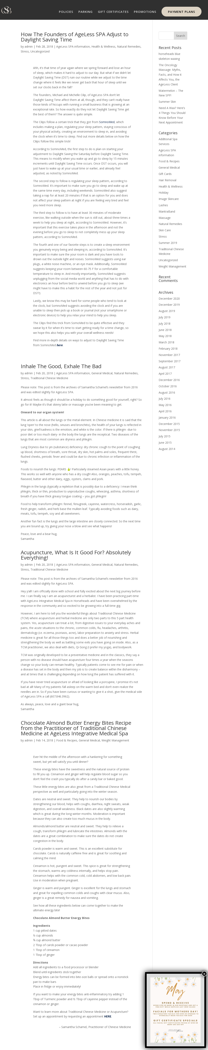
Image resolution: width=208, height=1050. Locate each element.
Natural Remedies (129, 46)
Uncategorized (40, 51)
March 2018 (166, 342)
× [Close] (204, 973)
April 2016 (165, 411)
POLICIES (66, 12)
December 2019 (169, 305)
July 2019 (164, 317)
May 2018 (165, 336)
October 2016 (168, 386)
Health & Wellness (103, 46)
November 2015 (169, 430)
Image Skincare (169, 199)
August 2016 (167, 392)
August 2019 (167, 311)
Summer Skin (167, 102)
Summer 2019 (168, 243)
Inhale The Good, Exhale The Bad (61, 366)
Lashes (163, 205)
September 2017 (169, 361)
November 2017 (169, 355)
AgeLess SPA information (73, 46)
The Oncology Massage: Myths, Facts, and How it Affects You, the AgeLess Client (170, 74)
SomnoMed (107, 122)
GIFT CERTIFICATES (113, 12)
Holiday (163, 192)
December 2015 (169, 424)
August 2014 (167, 449)
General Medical (102, 373)
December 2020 (169, 298)
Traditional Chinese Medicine (49, 378)
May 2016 (165, 405)
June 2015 (165, 442)
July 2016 (164, 399)
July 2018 (164, 323)
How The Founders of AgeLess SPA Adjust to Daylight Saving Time (74, 37)
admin (29, 46)
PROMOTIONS (145, 12)
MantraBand (167, 211)
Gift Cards (165, 174)
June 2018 (165, 330)
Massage (165, 218)
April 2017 (165, 373)
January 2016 (167, 417)
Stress (25, 51)
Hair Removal (167, 180)
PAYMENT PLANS (181, 12)
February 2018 (168, 348)
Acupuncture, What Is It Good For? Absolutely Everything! (76, 555)
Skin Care (165, 230)
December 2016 (169, 380)
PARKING (85, 12)
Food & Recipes (66, 740)
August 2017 (167, 367)
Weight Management (115, 740)
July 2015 (164, 436)
